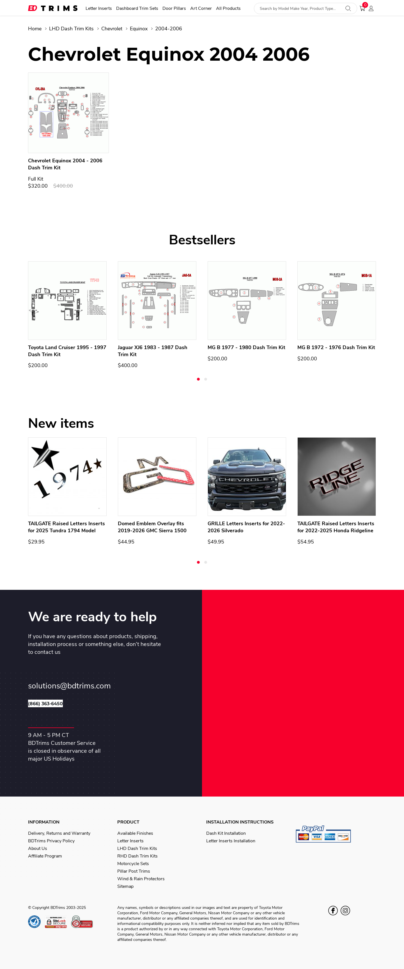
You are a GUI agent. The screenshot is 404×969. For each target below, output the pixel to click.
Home (35, 28)
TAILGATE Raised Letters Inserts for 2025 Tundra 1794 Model (66, 527)
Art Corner (201, 9)
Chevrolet (111, 28)
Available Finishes (135, 833)
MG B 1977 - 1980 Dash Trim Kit (246, 347)
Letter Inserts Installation (230, 841)
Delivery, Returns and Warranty (59, 833)
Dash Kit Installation (226, 833)
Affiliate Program (45, 856)
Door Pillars (174, 9)
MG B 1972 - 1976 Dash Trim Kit (336, 347)
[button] (198, 379)
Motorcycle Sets (133, 864)
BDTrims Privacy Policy (51, 841)
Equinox (139, 28)
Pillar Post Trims (133, 871)
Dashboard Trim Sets (137, 9)
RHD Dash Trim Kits (137, 856)
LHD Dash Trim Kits (71, 28)
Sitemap (125, 886)
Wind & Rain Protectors (141, 879)
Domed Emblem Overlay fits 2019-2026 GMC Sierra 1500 (152, 527)
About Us (37, 848)
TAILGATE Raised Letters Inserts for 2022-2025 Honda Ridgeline (335, 527)
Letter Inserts (99, 9)
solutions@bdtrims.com (69, 686)
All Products (228, 9)
